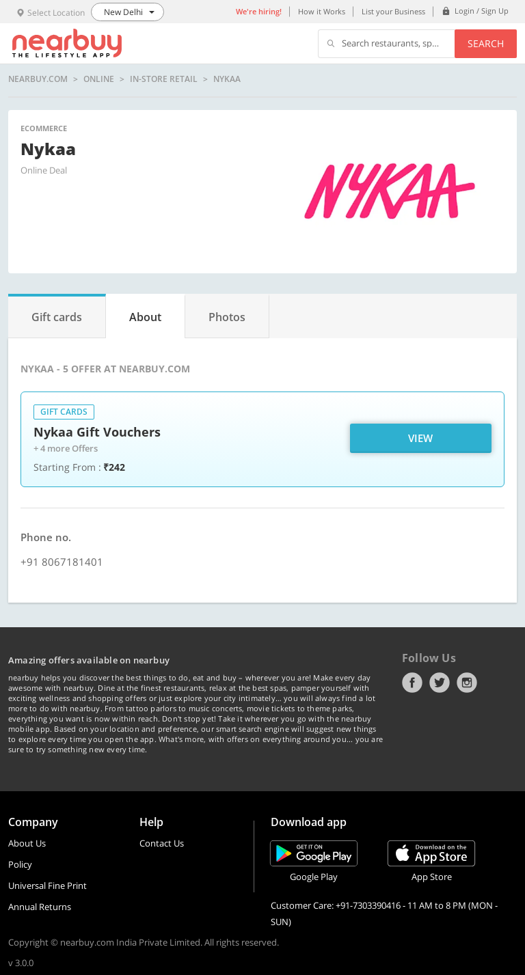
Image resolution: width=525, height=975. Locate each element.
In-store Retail (164, 79)
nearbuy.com (38, 79)
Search (486, 43)
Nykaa (227, 79)
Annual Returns (39, 907)
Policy (20, 864)
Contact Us (161, 843)
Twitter (439, 682)
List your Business (393, 11)
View (420, 438)
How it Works (321, 11)
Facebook (412, 682)
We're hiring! (259, 11)
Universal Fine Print (47, 885)
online (98, 79)
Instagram (467, 682)
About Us (27, 843)
